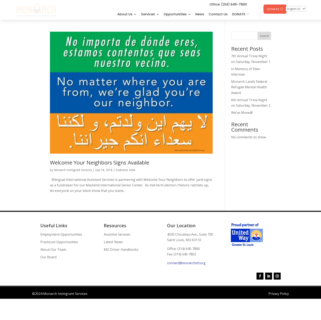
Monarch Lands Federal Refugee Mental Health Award (249, 87)
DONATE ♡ (240, 14)
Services (148, 14)
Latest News (113, 242)
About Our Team (53, 249)
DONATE (273, 9)
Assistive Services (117, 234)
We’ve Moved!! (242, 112)
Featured (122, 170)
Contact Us (218, 14)
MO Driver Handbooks (121, 249)
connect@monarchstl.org (186, 263)
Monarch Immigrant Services (73, 170)
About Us (124, 14)
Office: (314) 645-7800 (228, 4)
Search (264, 36)
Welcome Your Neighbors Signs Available (99, 162)
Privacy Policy (278, 293)
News (199, 14)
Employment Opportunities (61, 234)
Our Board (48, 257)
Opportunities (175, 14)
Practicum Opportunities (59, 242)
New (132, 170)
